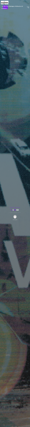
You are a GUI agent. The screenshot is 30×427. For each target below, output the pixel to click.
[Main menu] (28, 7)
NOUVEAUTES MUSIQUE (15, 207)
